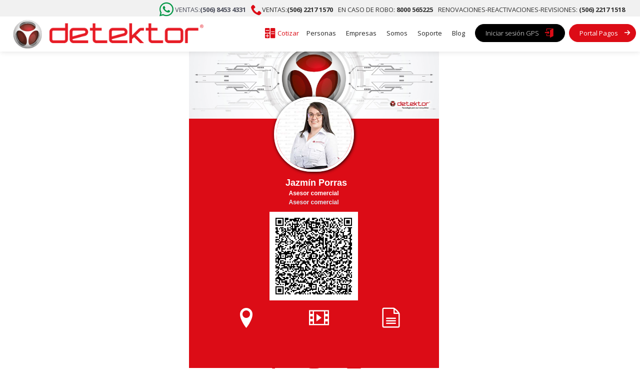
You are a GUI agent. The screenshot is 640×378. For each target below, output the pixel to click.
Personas (321, 33)
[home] (105, 34)
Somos (397, 33)
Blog (458, 33)
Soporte (430, 33)
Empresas (361, 33)
